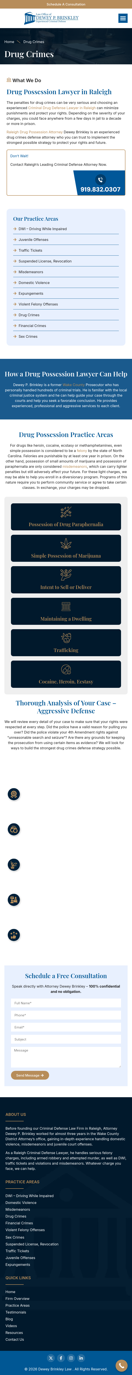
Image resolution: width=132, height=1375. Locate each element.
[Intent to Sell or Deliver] (66, 574)
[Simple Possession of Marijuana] (66, 543)
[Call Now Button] (122, 1366)
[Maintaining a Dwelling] (66, 606)
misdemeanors (74, 466)
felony (82, 450)
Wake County (74, 385)
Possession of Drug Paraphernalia (66, 524)
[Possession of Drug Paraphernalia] (66, 512)
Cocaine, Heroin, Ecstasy (66, 681)
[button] (123, 18)
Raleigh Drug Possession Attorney (35, 132)
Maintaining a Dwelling (66, 618)
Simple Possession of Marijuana (66, 555)
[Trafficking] (66, 637)
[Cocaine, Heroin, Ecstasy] (66, 669)
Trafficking (66, 650)
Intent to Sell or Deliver (66, 587)
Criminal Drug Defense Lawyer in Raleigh (62, 108)
